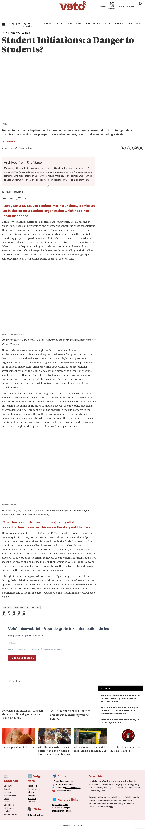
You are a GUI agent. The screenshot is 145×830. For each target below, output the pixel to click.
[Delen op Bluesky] (141, 148)
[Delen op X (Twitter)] (127, 148)
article (35, 607)
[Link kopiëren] (136, 148)
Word (58, 781)
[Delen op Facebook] (123, 148)
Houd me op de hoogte (22, 658)
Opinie (96, 23)
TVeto (130, 23)
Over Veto (130, 11)
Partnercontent (11, 814)
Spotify (31, 802)
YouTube (32, 798)
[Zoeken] (140, 10)
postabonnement (73, 787)
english (6, 607)
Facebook (32, 786)
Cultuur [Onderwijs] (7, 802)
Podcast (140, 23)
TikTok (31, 792)
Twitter (31, 795)
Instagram (32, 789)
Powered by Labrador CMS (72, 826)
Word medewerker (112, 12)
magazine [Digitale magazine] (60, 804)
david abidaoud (21, 607)
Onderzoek (118, 23)
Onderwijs (48, 23)
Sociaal (58, 23)
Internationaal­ (10, 795)
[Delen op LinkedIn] (132, 148)
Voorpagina (14, 23)
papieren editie (63, 811)
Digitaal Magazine (27, 25)
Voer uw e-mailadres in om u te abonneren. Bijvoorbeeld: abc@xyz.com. (35, 649)
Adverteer (102, 11)
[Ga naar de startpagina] (72, 10)
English (7, 811)
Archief (121, 11)
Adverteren (61, 784)
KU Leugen (9, 808)
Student (69, 23)
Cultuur (106, 23)
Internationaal (83, 23)
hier (90, 803)
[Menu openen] (4, 25)
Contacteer (61, 790)
